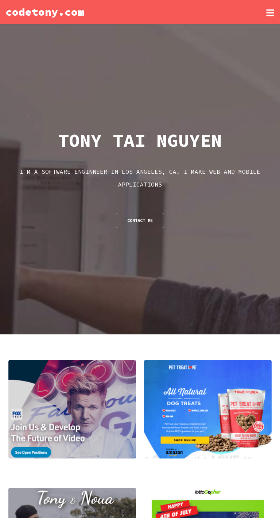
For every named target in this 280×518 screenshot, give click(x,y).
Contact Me (140, 220)
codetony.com (44, 12)
